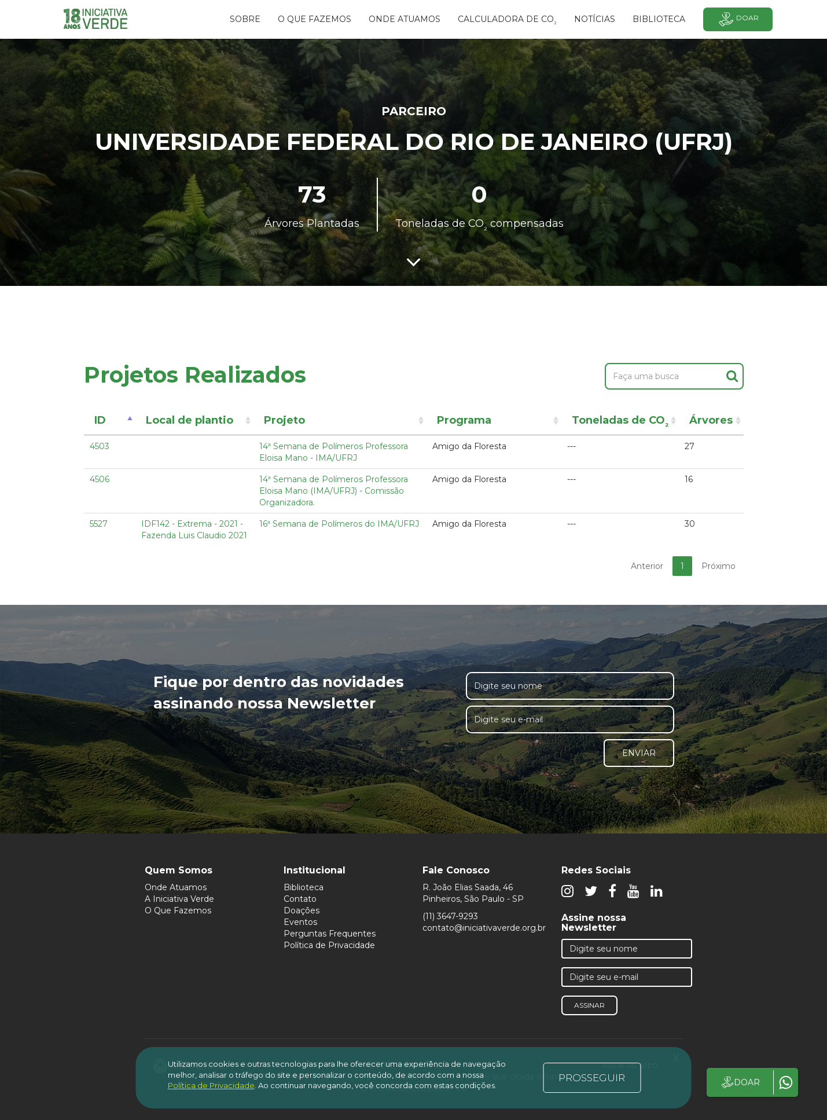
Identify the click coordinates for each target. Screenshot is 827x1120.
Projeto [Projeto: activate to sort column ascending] (284, 420)
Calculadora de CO (507, 21)
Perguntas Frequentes (330, 933)
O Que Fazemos (178, 910)
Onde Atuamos (176, 887)
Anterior (647, 566)
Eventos (300, 922)
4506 (99, 479)
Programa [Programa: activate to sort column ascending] (464, 420)
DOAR (740, 1082)
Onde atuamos (404, 19)
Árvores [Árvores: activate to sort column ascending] (711, 420)
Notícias (594, 19)
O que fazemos (314, 19)
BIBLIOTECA (659, 19)
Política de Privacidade (329, 945)
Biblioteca (304, 887)
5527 (99, 524)
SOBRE (245, 19)
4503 (99, 446)
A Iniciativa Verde (179, 899)
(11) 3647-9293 (450, 916)
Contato (300, 899)
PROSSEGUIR (591, 1078)
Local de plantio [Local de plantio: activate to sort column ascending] (189, 420)
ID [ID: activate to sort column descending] (100, 420)
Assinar (589, 1005)
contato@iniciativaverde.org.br (484, 928)
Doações (301, 910)
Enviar (639, 753)
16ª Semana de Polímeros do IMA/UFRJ (339, 524)
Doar (738, 19)
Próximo (718, 566)
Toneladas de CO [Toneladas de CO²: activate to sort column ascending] (620, 422)
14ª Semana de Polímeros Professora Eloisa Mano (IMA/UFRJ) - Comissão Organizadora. (333, 491)
